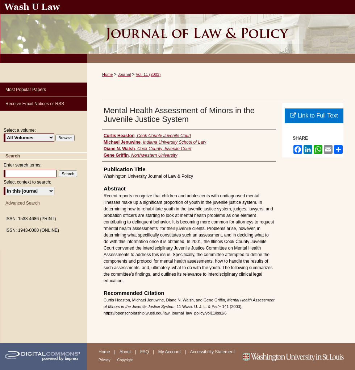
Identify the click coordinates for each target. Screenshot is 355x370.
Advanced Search (22, 203)
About (126, 351)
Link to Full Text (314, 115)
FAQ (145, 351)
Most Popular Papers (25, 89)
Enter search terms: (23, 165)
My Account (170, 351)
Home (107, 74)
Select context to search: (27, 182)
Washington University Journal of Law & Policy (221, 31)
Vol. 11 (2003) (148, 74)
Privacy (105, 360)
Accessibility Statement (212, 351)
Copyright (125, 360)
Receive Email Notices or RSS (34, 103)
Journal (124, 74)
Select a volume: (20, 130)
